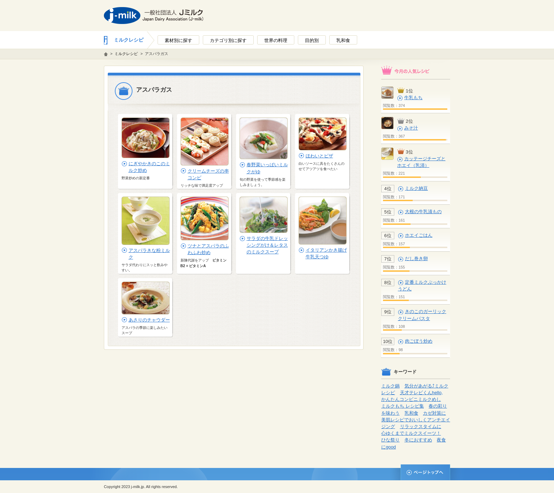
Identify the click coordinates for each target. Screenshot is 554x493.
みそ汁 (411, 128)
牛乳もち (413, 97)
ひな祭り (390, 440)
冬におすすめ (418, 440)
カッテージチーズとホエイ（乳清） (421, 162)
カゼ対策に (434, 413)
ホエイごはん (418, 235)
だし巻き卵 (416, 258)
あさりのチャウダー (149, 320)
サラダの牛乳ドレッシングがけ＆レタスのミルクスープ (267, 245)
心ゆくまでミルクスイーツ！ (411, 433)
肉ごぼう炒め (418, 341)
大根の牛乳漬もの (423, 211)
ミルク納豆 (416, 188)
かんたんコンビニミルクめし (411, 399)
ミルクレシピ (128, 40)
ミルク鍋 (390, 386)
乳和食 (411, 413)
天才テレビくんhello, (421, 392)
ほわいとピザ (319, 155)
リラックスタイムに (420, 426)
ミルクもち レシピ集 (402, 406)
